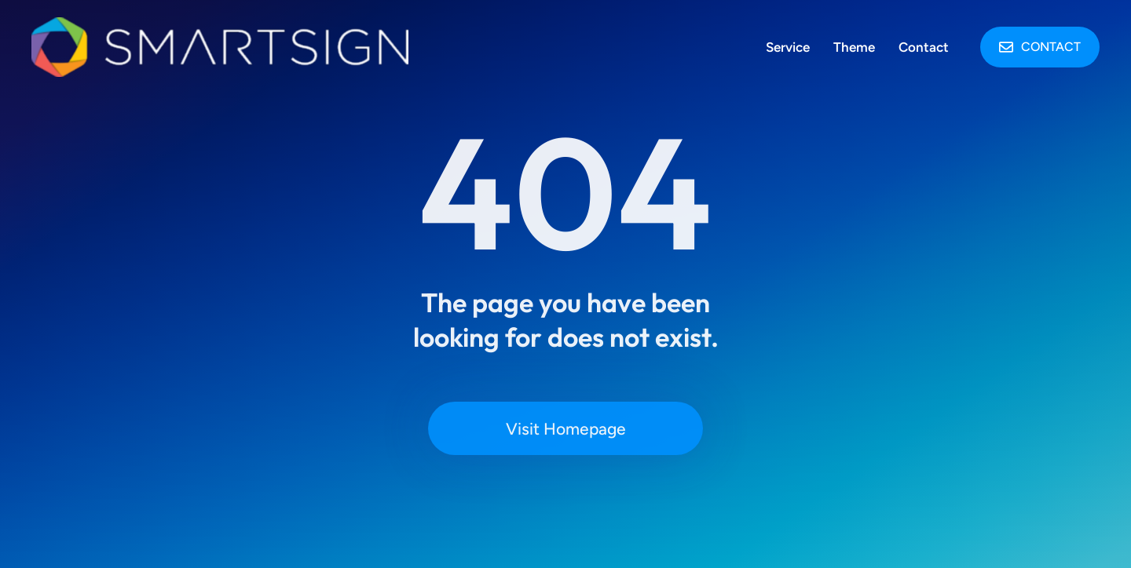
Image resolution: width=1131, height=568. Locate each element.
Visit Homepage (566, 429)
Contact (1040, 46)
